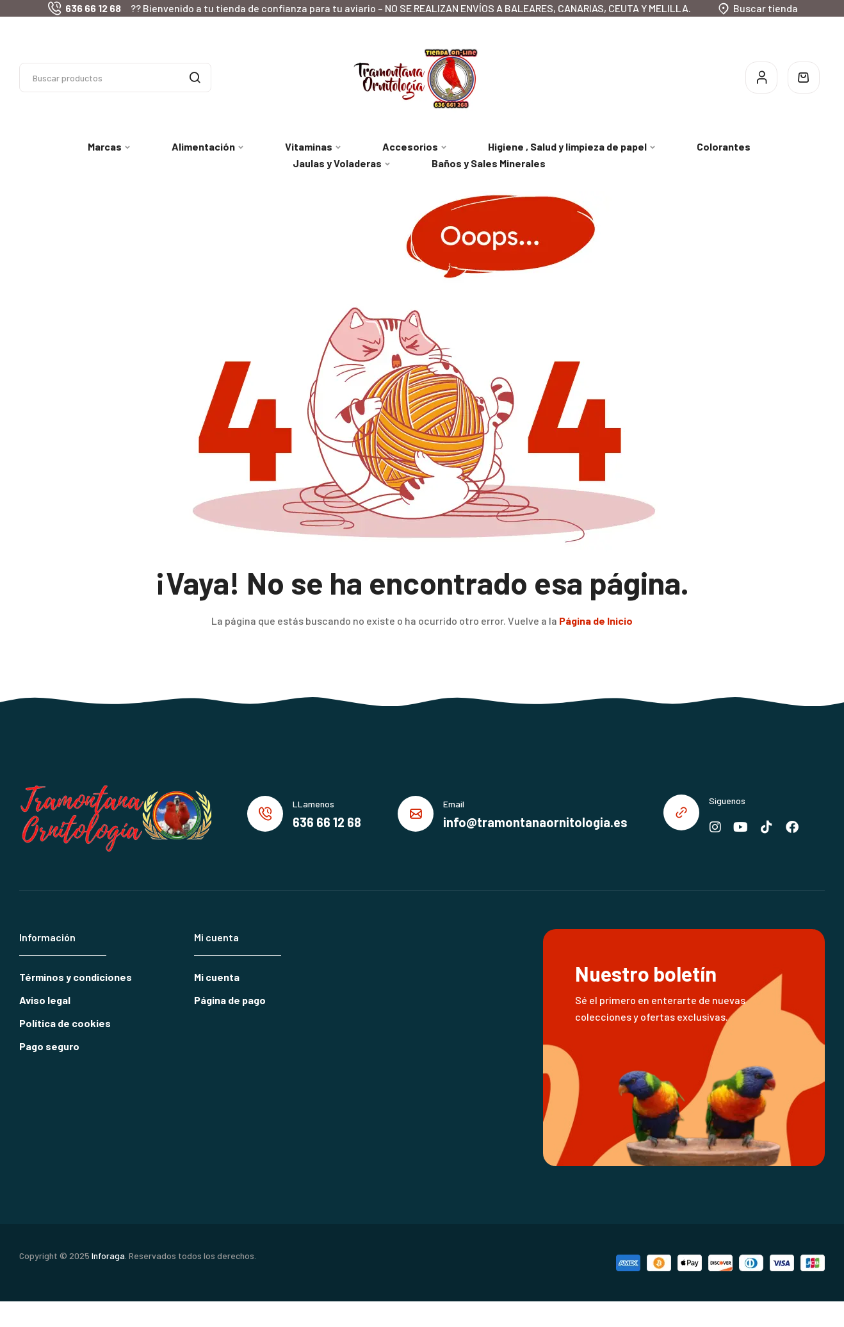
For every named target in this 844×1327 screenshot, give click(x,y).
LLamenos (313, 803)
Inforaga (108, 1255)
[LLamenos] (265, 814)
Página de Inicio (596, 620)
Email (453, 803)
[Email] (416, 814)
